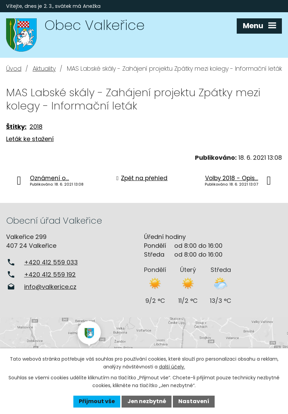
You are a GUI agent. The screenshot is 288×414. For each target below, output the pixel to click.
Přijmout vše (97, 401)
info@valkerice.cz (50, 286)
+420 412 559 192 (50, 274)
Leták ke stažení (30, 139)
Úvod (13, 68)
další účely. (172, 366)
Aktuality (44, 68)
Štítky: (16, 126)
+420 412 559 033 (51, 262)
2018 (36, 126)
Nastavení (193, 401)
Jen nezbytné (146, 401)
